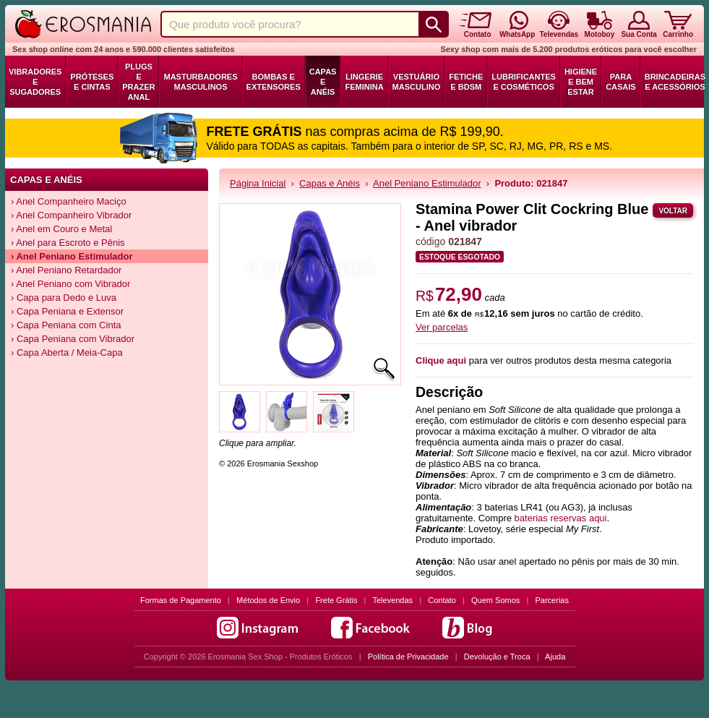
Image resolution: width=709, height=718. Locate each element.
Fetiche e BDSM (466, 81)
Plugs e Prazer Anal (138, 81)
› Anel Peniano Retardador (66, 270)
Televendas (392, 600)
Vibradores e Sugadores (35, 81)
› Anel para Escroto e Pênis (68, 242)
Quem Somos (495, 600)
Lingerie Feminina (364, 81)
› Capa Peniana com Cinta (66, 325)
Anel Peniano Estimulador (427, 183)
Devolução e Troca (497, 656)
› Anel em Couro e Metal (61, 228)
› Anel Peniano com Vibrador (70, 283)
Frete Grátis (336, 600)
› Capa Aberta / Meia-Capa (67, 352)
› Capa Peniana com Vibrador (72, 338)
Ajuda (555, 656)
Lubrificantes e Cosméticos (523, 81)
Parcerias (552, 600)
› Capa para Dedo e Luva (63, 297)
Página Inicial (257, 183)
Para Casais (621, 81)
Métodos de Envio (268, 600)
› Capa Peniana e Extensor (67, 311)
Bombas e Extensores (273, 81)
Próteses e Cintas (91, 81)
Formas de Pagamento (180, 600)
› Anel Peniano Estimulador (72, 256)
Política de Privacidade (408, 656)
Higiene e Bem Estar (580, 81)
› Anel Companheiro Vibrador (71, 215)
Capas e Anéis (323, 81)
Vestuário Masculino (416, 81)
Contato (442, 600)
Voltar (672, 211)
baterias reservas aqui (561, 518)
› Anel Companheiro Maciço (68, 201)
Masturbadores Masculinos (200, 81)
